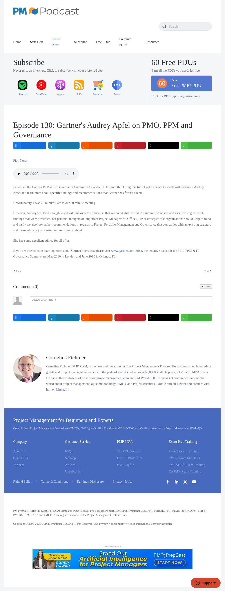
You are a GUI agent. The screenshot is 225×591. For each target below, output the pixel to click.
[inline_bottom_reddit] (96, 317)
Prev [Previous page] (17, 271)
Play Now (19, 160)
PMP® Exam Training (183, 451)
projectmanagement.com (112, 378)
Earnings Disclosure (90, 481)
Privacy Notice (122, 481)
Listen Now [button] (56, 41)
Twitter (181, 383)
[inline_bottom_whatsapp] (196, 317)
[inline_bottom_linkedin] (64, 317)
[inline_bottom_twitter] (163, 317)
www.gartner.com (122, 250)
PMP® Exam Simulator (184, 458)
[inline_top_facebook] (29, 145)
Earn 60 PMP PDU (129, 458)
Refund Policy (22, 481)
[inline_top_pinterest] (130, 145)
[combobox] (185, 26)
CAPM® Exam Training (185, 471)
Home (17, 42)
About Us (19, 451)
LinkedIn (62, 389)
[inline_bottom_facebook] (29, 317)
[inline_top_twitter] (163, 145)
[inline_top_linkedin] (64, 145)
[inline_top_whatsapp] (196, 145)
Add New (205, 286)
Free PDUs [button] (103, 42)
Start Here (37, 42)
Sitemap (70, 458)
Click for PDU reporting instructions (175, 96)
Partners (18, 465)
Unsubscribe (73, 471)
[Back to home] (46, 11)
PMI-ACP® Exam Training (187, 465)
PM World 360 (145, 378)
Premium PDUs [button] (125, 41)
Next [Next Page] (207, 271)
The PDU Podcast (129, 451)
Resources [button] (152, 42)
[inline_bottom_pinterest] (130, 317)
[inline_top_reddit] (96, 145)
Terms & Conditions (54, 481)
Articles (70, 465)
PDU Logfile (125, 465)
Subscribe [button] (80, 42)
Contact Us (20, 458)
